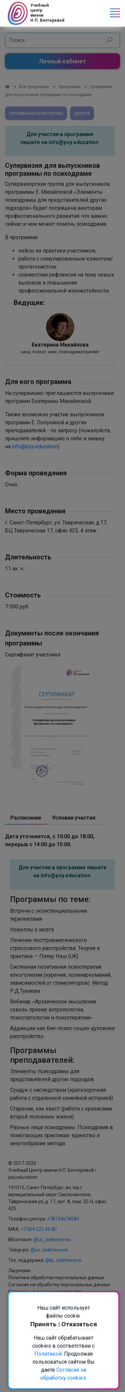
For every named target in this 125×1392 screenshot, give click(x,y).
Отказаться (79, 1324)
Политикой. (48, 1354)
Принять (44, 1324)
